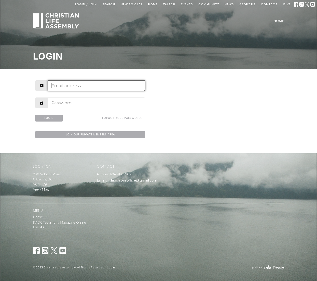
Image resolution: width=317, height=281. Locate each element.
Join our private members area (90, 134)
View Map (41, 189)
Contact (269, 4)
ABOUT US (247, 4)
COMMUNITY (208, 4)
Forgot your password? (122, 118)
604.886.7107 (120, 174)
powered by (268, 268)
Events (38, 227)
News (229, 4)
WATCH (169, 4)
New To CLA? (132, 4)
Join (93, 4)
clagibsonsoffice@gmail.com (133, 180)
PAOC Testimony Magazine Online (59, 223)
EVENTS (187, 4)
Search (108, 4)
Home (279, 21)
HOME (153, 4)
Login (80, 4)
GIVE (287, 4)
